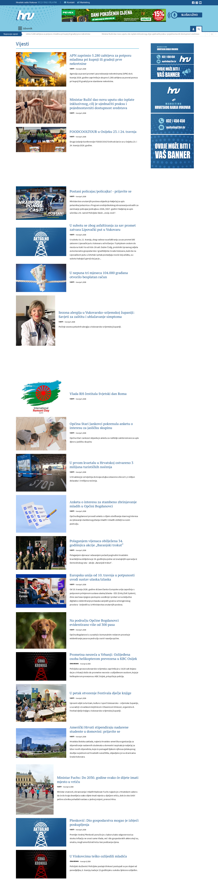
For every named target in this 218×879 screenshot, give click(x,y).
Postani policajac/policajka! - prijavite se (100, 191)
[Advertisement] (77, 171)
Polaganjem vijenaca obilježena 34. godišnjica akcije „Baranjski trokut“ (97, 543)
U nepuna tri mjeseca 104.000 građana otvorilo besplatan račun (99, 275)
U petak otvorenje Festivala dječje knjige (100, 693)
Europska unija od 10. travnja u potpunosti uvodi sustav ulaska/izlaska (102, 577)
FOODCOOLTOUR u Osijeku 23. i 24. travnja (103, 132)
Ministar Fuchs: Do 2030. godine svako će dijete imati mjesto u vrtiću (98, 779)
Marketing (83, 2)
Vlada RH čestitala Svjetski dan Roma (98, 394)
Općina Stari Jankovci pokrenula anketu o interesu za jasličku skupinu (101, 426)
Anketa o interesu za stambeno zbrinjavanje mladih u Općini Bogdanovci (103, 504)
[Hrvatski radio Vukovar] (25, 15)
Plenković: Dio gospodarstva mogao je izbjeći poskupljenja (104, 822)
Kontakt (69, 2)
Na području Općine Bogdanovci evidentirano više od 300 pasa (94, 622)
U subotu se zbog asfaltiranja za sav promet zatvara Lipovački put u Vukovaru (103, 227)
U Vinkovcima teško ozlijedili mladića (98, 856)
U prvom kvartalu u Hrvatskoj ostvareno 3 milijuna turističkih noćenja (101, 465)
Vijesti (72, 69)
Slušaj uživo (189, 15)
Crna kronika (74, 663)
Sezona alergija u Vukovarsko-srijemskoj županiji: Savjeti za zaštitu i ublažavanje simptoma (97, 314)
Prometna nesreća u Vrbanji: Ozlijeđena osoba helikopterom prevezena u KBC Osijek (103, 656)
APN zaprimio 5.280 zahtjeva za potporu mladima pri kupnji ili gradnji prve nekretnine (56, 34)
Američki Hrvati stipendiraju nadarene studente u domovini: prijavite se (99, 729)
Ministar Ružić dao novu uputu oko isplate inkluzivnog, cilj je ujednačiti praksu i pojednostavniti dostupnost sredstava (151, 34)
